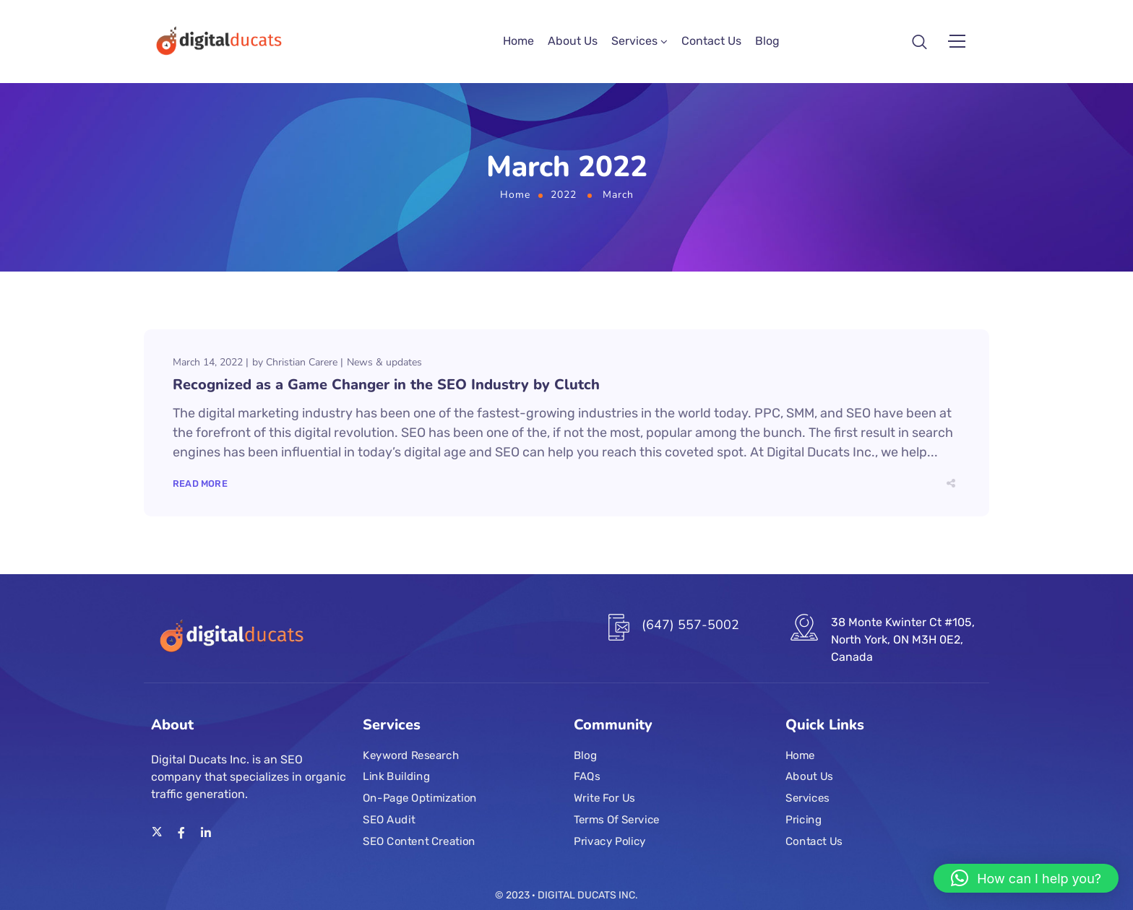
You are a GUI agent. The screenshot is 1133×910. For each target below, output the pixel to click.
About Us (573, 43)
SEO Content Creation (419, 841)
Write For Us (604, 798)
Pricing (803, 819)
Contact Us (711, 43)
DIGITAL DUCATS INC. (588, 895)
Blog (767, 43)
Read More (200, 487)
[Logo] (217, 43)
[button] (1026, 878)
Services (634, 43)
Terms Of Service (617, 819)
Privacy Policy (610, 841)
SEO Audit (389, 819)
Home (518, 43)
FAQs (587, 777)
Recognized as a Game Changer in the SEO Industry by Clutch (386, 388)
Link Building (396, 777)
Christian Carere (301, 366)
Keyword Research (411, 755)
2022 (564, 199)
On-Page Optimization (420, 798)
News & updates (384, 366)
